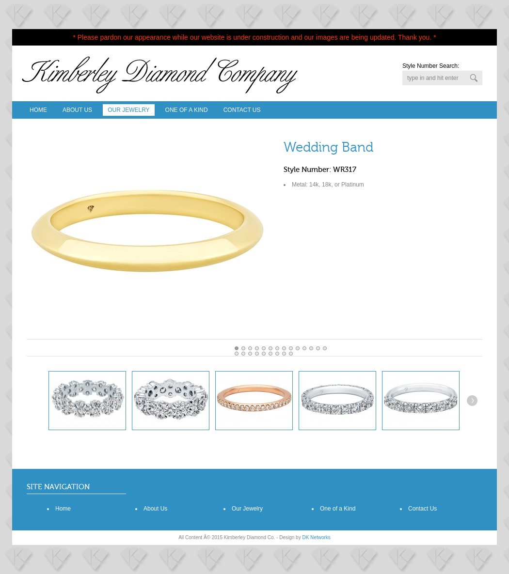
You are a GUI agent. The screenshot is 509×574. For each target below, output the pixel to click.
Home (38, 110)
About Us (77, 110)
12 (318, 348)
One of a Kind (337, 508)
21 (284, 354)
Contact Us (242, 110)
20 (277, 354)
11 (311, 348)
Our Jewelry (128, 110)
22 (291, 354)
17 (257, 354)
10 (304, 348)
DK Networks (316, 537)
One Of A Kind (186, 110)
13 (325, 348)
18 (264, 354)
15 (243, 354)
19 (270, 354)
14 (237, 354)
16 (250, 354)
